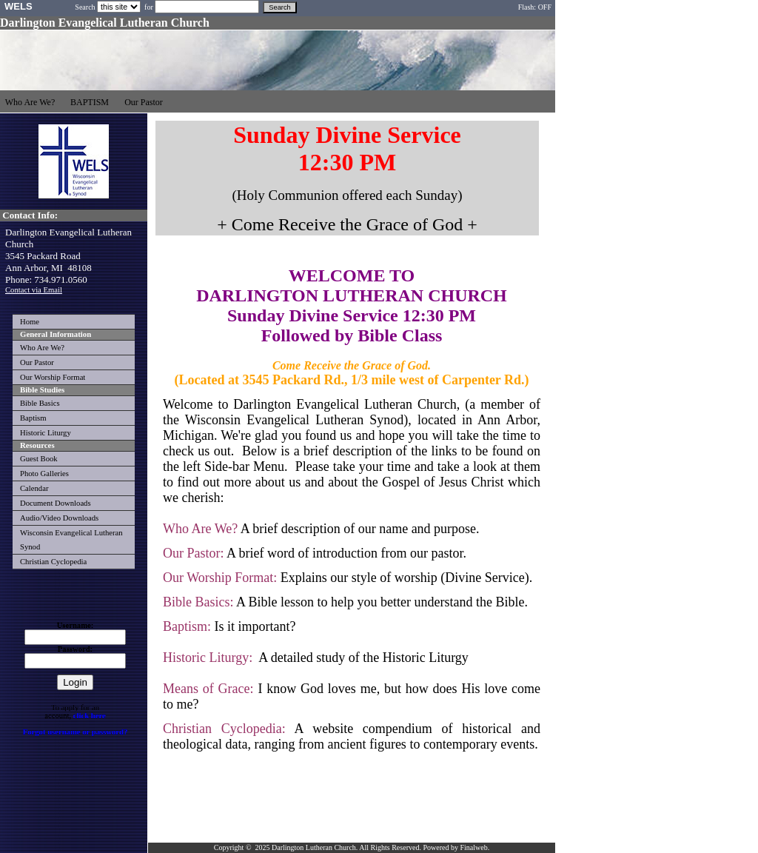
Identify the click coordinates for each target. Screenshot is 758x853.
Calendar (34, 488)
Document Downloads (55, 503)
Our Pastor (37, 362)
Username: (75, 625)
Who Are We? (42, 348)
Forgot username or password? (75, 732)
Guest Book (39, 459)
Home (29, 322)
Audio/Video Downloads (59, 518)
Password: (75, 649)
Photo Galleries (44, 473)
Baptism (33, 418)
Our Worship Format (52, 377)
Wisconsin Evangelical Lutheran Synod (71, 540)
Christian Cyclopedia (53, 562)
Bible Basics (40, 403)
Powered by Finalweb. (456, 847)
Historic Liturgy (45, 433)
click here (89, 716)
